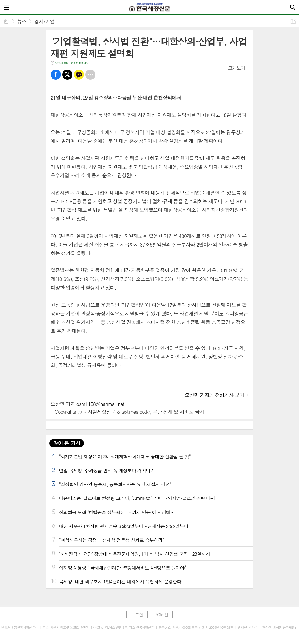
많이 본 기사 (66, 443)
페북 (56, 75)
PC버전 (161, 614)
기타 (90, 75)
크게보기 (236, 68)
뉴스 (22, 21)
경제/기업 (44, 21)
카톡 (79, 75)
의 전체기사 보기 (214, 395)
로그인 (137, 614)
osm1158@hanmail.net (100, 403)
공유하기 (293, 21)
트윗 (67, 75)
